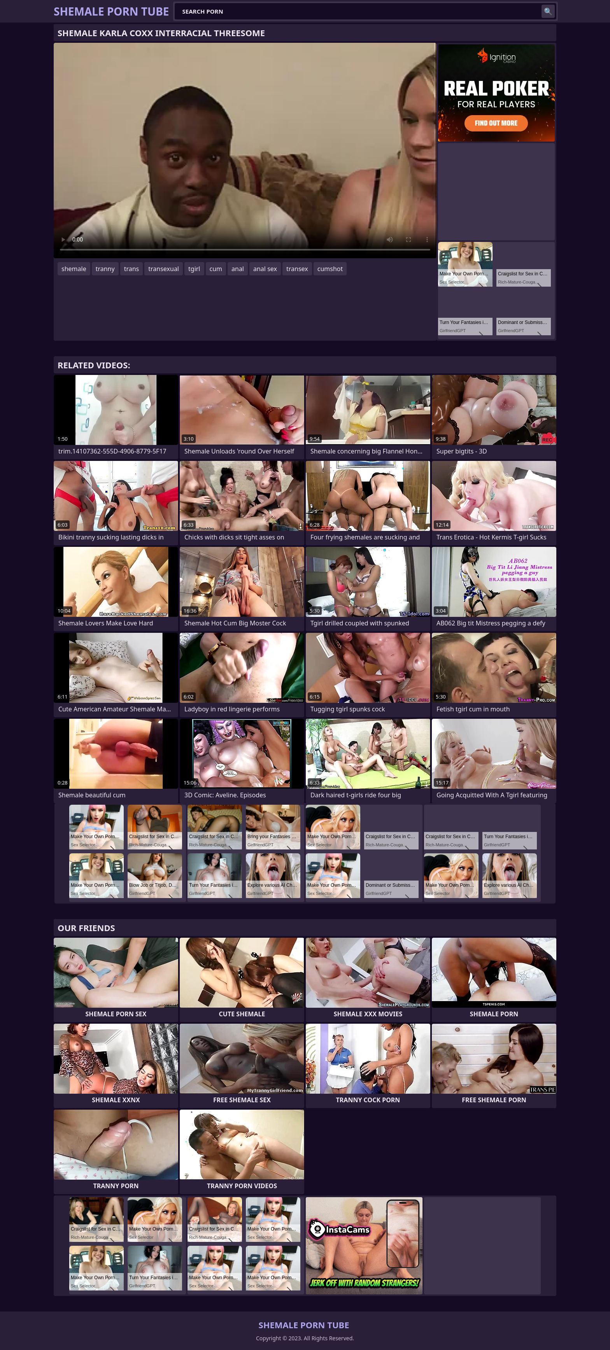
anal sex (265, 268)
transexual (163, 268)
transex (297, 268)
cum (216, 268)
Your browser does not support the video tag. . (245, 150)
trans (131, 268)
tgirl (194, 268)
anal (237, 268)
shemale (73, 268)
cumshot (330, 268)
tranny (105, 268)
